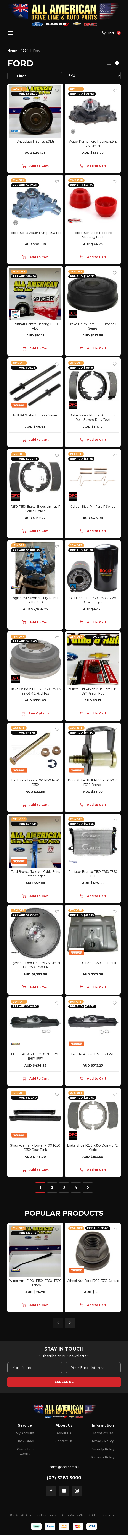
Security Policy (102, 1449)
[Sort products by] (93, 75)
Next (70, 1323)
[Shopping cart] (111, 33)
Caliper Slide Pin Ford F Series (92, 507)
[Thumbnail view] (117, 63)
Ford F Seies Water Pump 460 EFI (35, 233)
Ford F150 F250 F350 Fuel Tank (93, 963)
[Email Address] (93, 1367)
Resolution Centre (25, 1451)
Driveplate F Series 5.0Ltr (35, 142)
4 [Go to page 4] (76, 1187)
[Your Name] (34, 1367)
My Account (25, 1433)
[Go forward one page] (88, 1187)
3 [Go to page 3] (64, 1187)
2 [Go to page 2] (52, 1187)
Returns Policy (102, 1457)
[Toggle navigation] (10, 33)
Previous (58, 1323)
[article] (35, 1268)
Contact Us (64, 1441)
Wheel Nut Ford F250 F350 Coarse (93, 1281)
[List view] (108, 63)
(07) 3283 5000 (64, 1477)
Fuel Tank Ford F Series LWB (93, 1054)
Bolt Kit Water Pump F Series (35, 415)
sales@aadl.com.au (64, 1467)
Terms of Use (103, 1433)
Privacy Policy (103, 1441)
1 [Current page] (40, 1187)
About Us (64, 1433)
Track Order (25, 1441)
